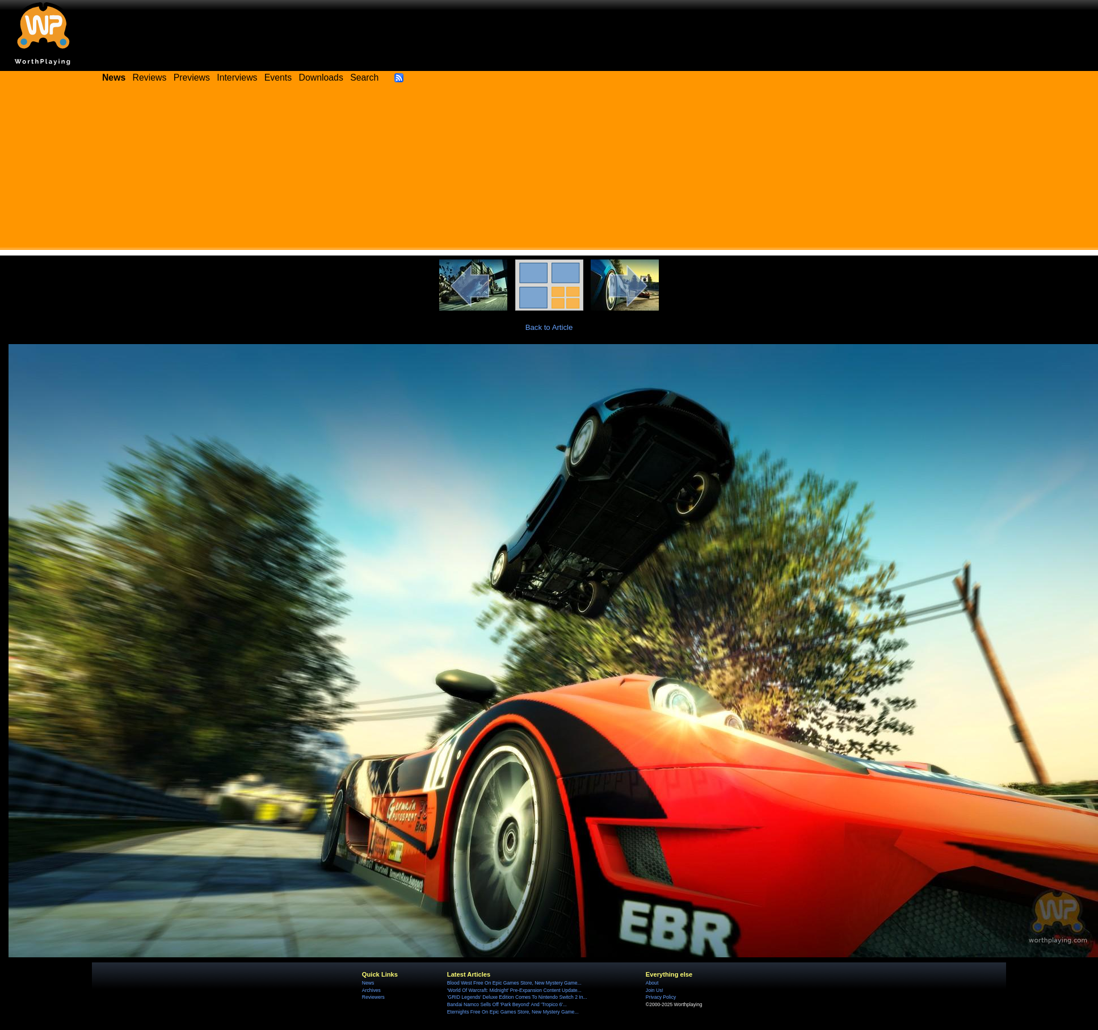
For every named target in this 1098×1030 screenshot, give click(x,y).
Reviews (150, 77)
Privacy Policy (661, 997)
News (368, 983)
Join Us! (654, 990)
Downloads (321, 77)
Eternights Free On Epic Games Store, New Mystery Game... (513, 1012)
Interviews (237, 77)
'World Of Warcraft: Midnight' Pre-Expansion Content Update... (514, 990)
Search (364, 77)
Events (278, 77)
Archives (371, 990)
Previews (192, 77)
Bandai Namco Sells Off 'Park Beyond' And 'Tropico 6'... (507, 1004)
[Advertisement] (549, 170)
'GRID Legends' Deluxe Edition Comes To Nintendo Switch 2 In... (517, 997)
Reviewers (373, 997)
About (652, 983)
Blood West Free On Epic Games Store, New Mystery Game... (514, 983)
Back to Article (549, 327)
